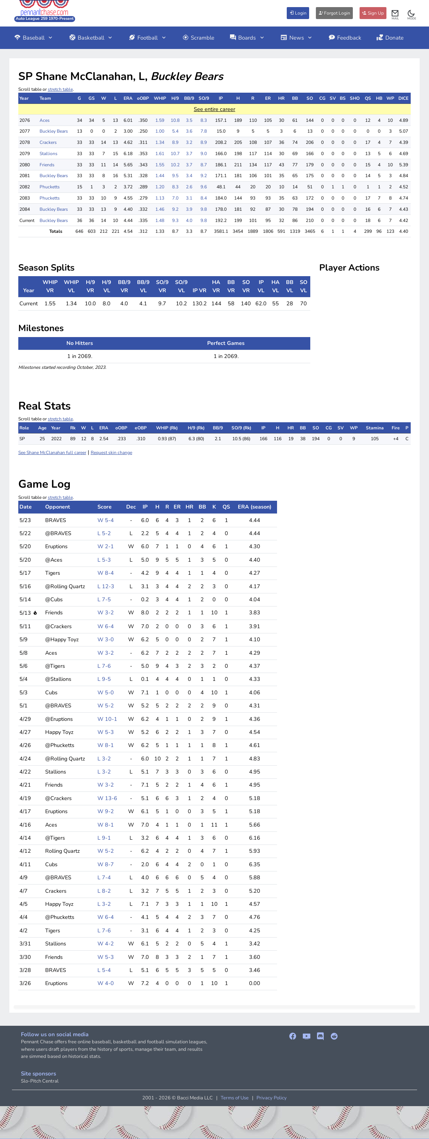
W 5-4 (105, 520)
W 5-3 (105, 732)
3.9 (189, 209)
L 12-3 (105, 586)
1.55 (159, 165)
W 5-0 (105, 692)
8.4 (203, 198)
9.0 (203, 154)
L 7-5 (104, 599)
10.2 (175, 165)
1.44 (159, 176)
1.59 (159, 120)
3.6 (189, 131)
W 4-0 (105, 983)
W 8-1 (105, 745)
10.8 (175, 120)
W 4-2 (105, 943)
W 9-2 (105, 811)
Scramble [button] (198, 37)
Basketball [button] (91, 37)
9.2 (203, 176)
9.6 (203, 187)
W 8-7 (105, 864)
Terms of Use (235, 1098)
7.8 (203, 131)
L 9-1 (104, 838)
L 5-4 (104, 970)
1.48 (159, 220)
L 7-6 (104, 666)
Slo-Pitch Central (40, 1081)
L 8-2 (104, 891)
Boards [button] (247, 37)
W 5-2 (105, 705)
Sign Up (373, 13)
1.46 (159, 209)
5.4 (175, 131)
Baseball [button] (34, 37)
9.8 (203, 209)
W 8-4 (105, 573)
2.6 (189, 187)
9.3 (175, 220)
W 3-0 (105, 639)
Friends (47, 165)
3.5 (189, 120)
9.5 (175, 176)
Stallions (48, 154)
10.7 (175, 154)
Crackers (48, 142)
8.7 (203, 165)
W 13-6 (107, 798)
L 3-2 (104, 758)
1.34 (159, 142)
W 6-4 (105, 626)
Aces (45, 120)
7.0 (175, 198)
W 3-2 (105, 612)
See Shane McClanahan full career (52, 453)
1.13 (159, 198)
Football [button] (147, 37)
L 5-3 (104, 560)
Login (298, 13)
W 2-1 (105, 546)
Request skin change (111, 453)
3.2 (189, 142)
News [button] (296, 37)
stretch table (60, 89)
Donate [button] (390, 37)
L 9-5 (104, 679)
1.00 (159, 131)
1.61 (159, 154)
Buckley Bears (54, 131)
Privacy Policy (272, 1098)
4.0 (189, 220)
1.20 (159, 187)
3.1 (189, 198)
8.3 (203, 120)
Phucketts (50, 187)
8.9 (175, 142)
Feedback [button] (344, 37)
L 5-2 (104, 533)
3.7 (189, 154)
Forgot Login (334, 13)
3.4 (189, 176)
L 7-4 (104, 877)
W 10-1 (107, 719)
